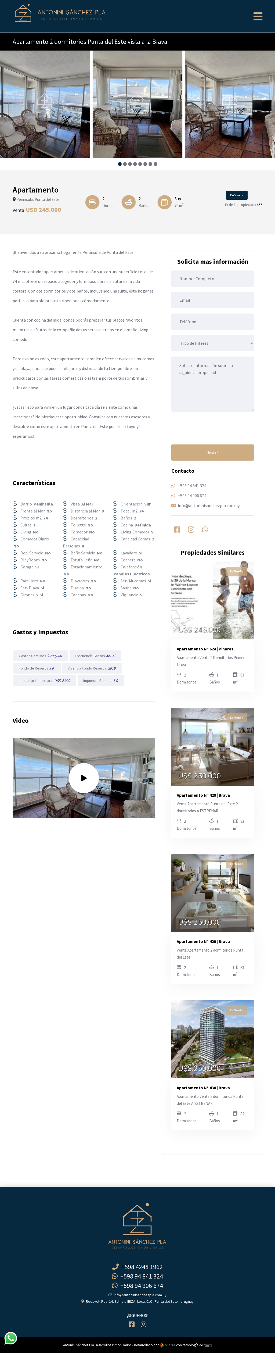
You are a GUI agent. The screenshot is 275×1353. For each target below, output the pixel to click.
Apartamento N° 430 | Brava (203, 1087)
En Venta (237, 195)
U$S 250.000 (199, 776)
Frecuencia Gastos (95, 655)
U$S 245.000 (199, 629)
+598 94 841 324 (192, 485)
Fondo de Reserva (37, 668)
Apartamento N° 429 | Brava (203, 941)
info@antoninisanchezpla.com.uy (209, 505)
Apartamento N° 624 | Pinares (205, 648)
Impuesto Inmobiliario (45, 680)
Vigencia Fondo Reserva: (92, 668)
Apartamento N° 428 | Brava (203, 795)
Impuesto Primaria (101, 680)
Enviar (212, 452)
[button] (119, 164)
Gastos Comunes (41, 655)
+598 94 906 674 (192, 495)
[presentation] (212, 427)
